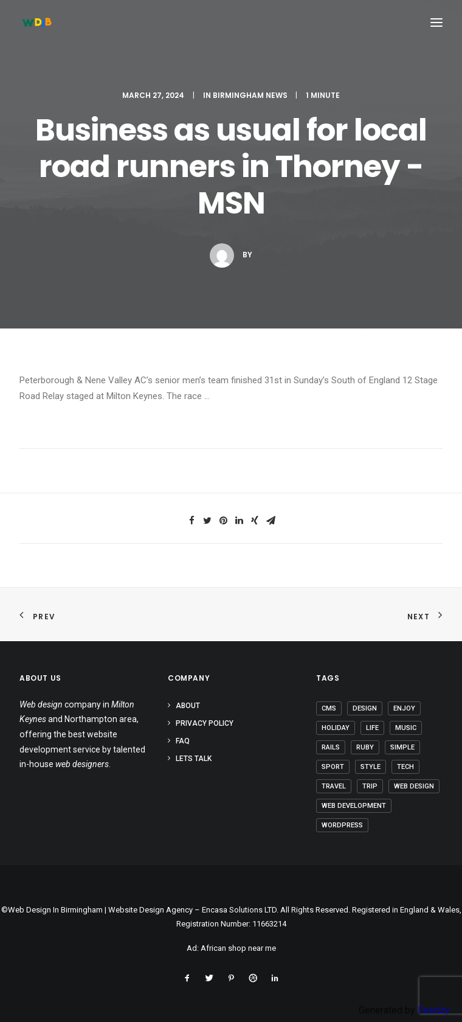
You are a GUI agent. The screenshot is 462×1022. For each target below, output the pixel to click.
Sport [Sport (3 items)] (333, 767)
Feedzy (434, 1010)
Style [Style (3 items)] (370, 767)
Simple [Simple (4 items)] (402, 747)
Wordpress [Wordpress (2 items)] (342, 825)
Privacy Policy (204, 723)
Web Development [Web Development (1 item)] (354, 806)
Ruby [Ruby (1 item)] (365, 747)
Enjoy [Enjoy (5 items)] (404, 708)
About (188, 705)
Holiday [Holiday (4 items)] (336, 728)
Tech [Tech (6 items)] (405, 767)
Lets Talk (194, 758)
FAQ (183, 741)
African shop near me (238, 948)
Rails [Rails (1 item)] (331, 747)
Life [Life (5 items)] (372, 728)
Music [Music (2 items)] (405, 728)
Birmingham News (250, 95)
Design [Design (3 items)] (365, 708)
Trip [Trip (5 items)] (370, 786)
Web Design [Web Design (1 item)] (414, 786)
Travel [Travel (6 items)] (334, 786)
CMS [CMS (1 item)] (329, 708)
